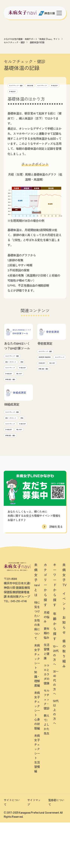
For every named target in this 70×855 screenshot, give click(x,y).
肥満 (7, 370)
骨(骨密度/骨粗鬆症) (49, 358)
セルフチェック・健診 (14, 42)
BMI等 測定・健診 (14, 395)
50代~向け (10, 389)
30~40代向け (52, 92)
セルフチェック (17, 92)
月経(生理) (41, 85)
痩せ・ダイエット (14, 363)
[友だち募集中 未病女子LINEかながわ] (35, 851)
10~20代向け (35, 92)
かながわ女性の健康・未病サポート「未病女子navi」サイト (32, 38)
